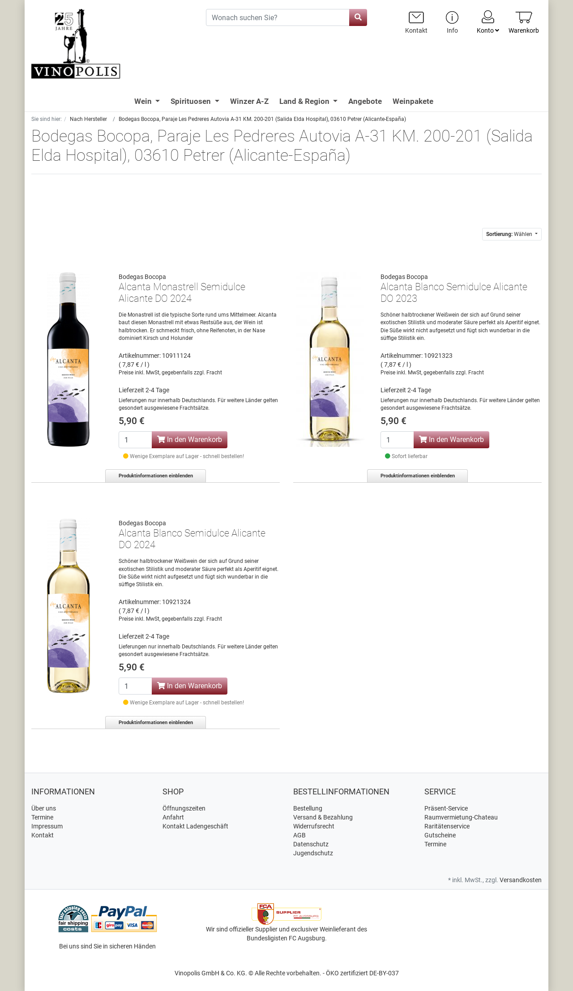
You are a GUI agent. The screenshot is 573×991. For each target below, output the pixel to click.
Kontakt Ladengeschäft (195, 826)
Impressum (47, 826)
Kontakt (42, 835)
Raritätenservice (447, 826)
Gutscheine (440, 835)
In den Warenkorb (189, 439)
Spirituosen (192, 101)
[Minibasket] (524, 22)
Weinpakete (413, 101)
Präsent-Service (446, 808)
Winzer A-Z (249, 101)
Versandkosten (521, 880)
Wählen (510, 234)
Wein (144, 101)
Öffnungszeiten (183, 808)
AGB (299, 835)
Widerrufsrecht (313, 826)
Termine (42, 817)
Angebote (365, 101)
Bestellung (307, 808)
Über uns (43, 808)
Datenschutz (311, 844)
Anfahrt (173, 817)
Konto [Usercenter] (488, 21)
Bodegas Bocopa (142, 276)
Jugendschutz (313, 853)
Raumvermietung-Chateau (461, 817)
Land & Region (305, 101)
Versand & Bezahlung (323, 817)
